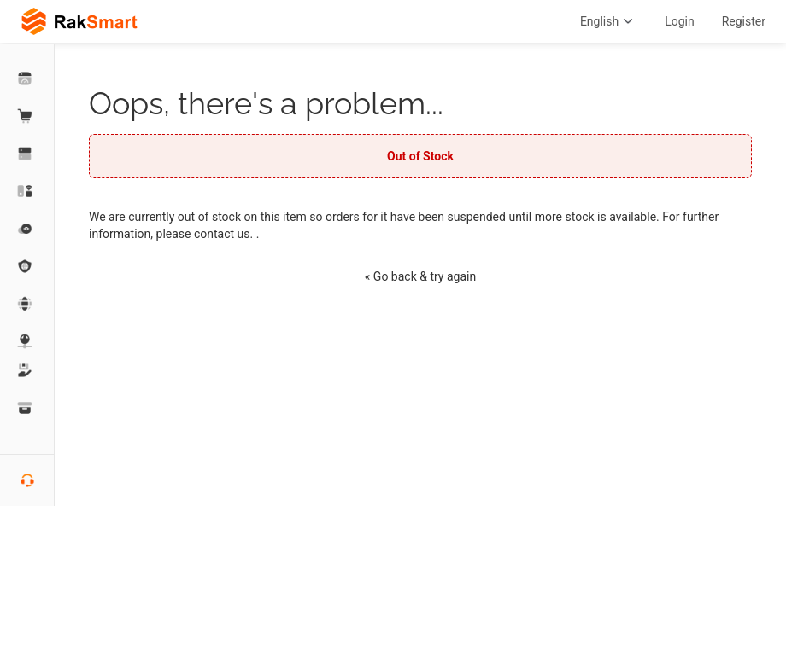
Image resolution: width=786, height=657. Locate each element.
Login (680, 21)
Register (743, 21)
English (608, 21)
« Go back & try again (420, 276)
